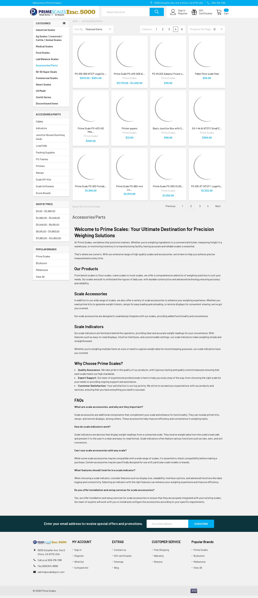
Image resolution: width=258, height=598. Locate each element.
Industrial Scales (51, 32)
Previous (168, 208)
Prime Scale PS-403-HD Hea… (91, 132)
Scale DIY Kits (43, 181)
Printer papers (129, 130)
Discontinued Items (47, 105)
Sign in (78, 552)
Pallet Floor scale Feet (207, 76)
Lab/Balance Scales (51, 62)
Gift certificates (123, 558)
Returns (158, 564)
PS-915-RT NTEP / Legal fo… (207, 188)
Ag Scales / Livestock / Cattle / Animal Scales (51, 40)
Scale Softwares (45, 188)
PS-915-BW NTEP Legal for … (91, 76)
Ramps (40, 175)
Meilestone (42, 272)
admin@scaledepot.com (51, 574)
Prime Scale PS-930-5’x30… (168, 188)
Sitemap (118, 564)
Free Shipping (161, 552)
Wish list (79, 564)
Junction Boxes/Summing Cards (50, 139)
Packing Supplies (45, 154)
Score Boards (43, 195)
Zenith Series (43, 99)
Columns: (147, 31)
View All (40, 279)
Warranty (159, 558)
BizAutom (41, 265)
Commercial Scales (47, 80)
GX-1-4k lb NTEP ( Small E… (207, 130)
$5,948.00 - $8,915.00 (47, 227)
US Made (41, 93)
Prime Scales (43, 258)
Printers (40, 168)
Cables (39, 123)
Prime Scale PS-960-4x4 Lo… (129, 190)
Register (179, 15)
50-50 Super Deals (46, 74)
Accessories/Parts (51, 68)
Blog (116, 570)
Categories (43, 25)
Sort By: (79, 31)
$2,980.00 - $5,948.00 (48, 220)
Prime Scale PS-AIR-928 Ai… (129, 76)
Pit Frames (42, 161)
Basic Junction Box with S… (168, 130)
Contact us (120, 552)
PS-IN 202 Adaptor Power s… (168, 76)
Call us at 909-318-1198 (50, 562)
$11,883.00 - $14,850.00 (48, 240)
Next (219, 208)
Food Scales (51, 55)
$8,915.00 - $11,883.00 (47, 233)
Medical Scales (51, 49)
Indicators (41, 130)
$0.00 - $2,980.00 (45, 213)
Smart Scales (43, 86)
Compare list (81, 570)
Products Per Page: (200, 31)
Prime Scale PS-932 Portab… (91, 188)
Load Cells (41, 148)
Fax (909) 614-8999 (48, 568)
